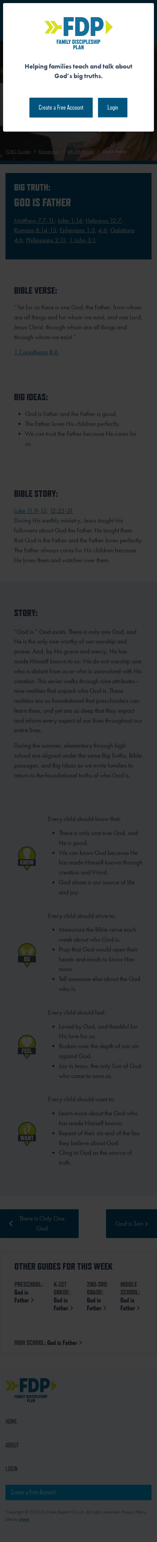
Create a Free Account (61, 107)
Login (112, 107)
